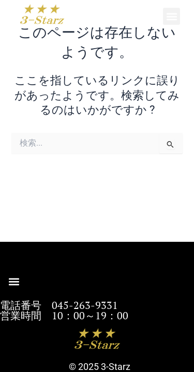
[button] (171, 16)
